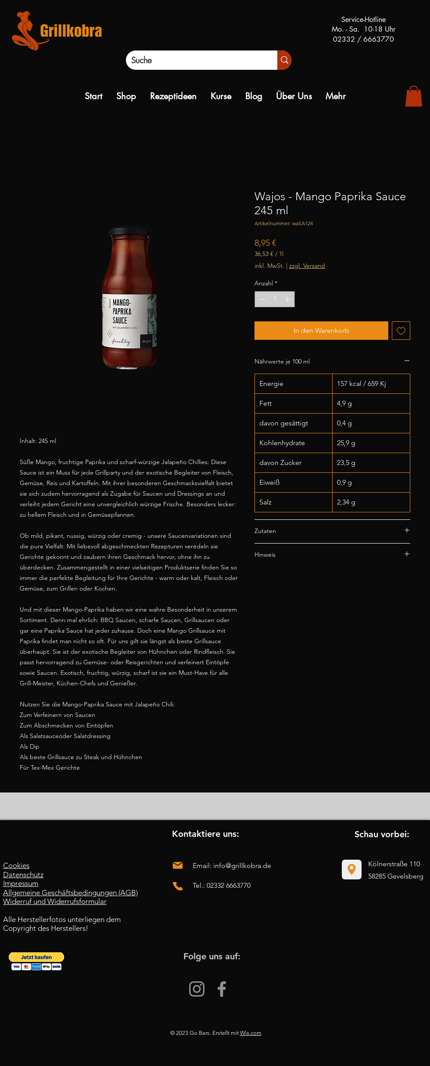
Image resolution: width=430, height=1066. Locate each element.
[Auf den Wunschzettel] (401, 330)
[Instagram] (196, 989)
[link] (414, 96)
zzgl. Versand (307, 266)
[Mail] (177, 865)
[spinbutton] (275, 299)
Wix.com (251, 1033)
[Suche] (192, 60)
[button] (36, 961)
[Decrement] (261, 299)
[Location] (352, 869)
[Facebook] (221, 989)
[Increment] (288, 299)
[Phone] (177, 886)
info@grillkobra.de (242, 865)
